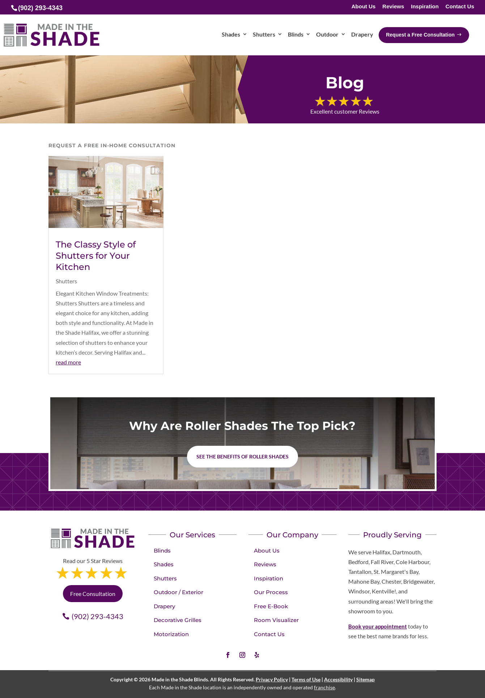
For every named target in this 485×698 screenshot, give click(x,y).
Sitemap (365, 679)
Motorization (171, 634)
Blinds (162, 550)
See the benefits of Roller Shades (242, 456)
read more (68, 362)
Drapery (164, 606)
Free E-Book (271, 606)
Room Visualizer (276, 620)
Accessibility (338, 679)
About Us (364, 6)
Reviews (393, 6)
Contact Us (460, 6)
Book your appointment (377, 626)
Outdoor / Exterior (178, 592)
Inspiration (425, 6)
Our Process (271, 592)
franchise (324, 687)
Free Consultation (92, 593)
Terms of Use (306, 679)
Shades (164, 564)
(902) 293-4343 (97, 616)
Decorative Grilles (177, 620)
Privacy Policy (272, 679)
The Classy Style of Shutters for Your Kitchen (96, 255)
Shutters (66, 281)
